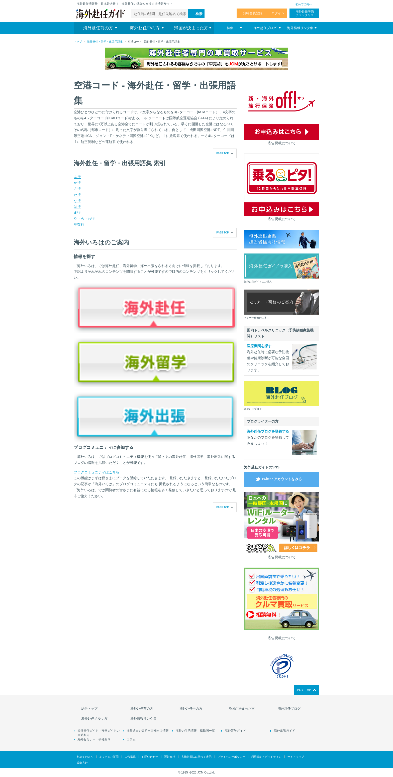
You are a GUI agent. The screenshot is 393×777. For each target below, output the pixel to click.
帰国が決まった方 (242, 708)
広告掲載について (282, 143)
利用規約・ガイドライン (266, 756)
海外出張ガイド (284, 730)
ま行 (77, 212)
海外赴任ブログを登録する (268, 431)
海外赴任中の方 (190, 708)
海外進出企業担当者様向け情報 (148, 730)
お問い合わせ (150, 756)
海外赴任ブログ (289, 708)
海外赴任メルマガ (94, 718)
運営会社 (169, 756)
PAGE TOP (222, 153)
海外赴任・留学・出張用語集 (105, 41)
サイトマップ (295, 756)
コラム (131, 739)
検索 (199, 14)
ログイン (277, 13)
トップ (78, 41)
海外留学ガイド (235, 730)
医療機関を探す (259, 346)
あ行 (77, 177)
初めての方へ (304, 4)
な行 (77, 201)
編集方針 (82, 762)
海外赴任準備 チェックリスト (306, 13)
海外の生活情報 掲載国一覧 (195, 730)
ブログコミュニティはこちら (96, 472)
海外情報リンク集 (143, 718)
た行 (77, 195)
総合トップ (89, 708)
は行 (77, 207)
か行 (77, 183)
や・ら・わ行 (84, 218)
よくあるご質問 (109, 756)
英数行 (79, 224)
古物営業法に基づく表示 (196, 756)
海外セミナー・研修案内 (94, 739)
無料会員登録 (252, 13)
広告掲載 (130, 756)
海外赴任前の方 (141, 708)
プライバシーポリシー (231, 756)
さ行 (77, 189)
